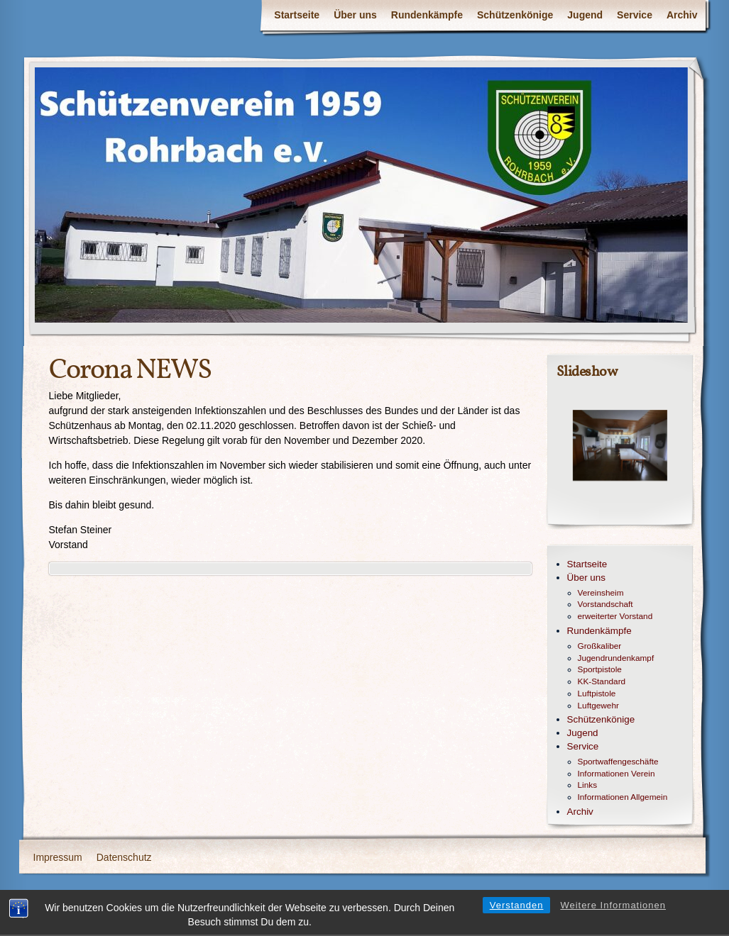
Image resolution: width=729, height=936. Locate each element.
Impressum (57, 857)
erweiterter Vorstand (615, 616)
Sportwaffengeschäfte (618, 762)
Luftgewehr (598, 706)
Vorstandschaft (605, 604)
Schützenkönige (515, 15)
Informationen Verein (616, 774)
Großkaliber (600, 646)
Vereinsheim (601, 593)
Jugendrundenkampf (616, 658)
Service (634, 15)
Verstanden (517, 913)
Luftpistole (597, 693)
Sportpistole (600, 669)
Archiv (682, 15)
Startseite (296, 15)
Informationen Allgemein (623, 797)
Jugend (585, 15)
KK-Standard (602, 681)
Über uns (355, 15)
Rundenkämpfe (427, 15)
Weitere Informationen (613, 913)
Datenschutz (124, 857)
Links (588, 785)
